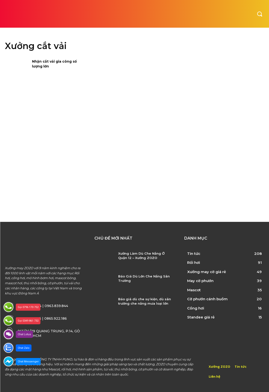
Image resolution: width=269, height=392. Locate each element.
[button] (259, 13)
